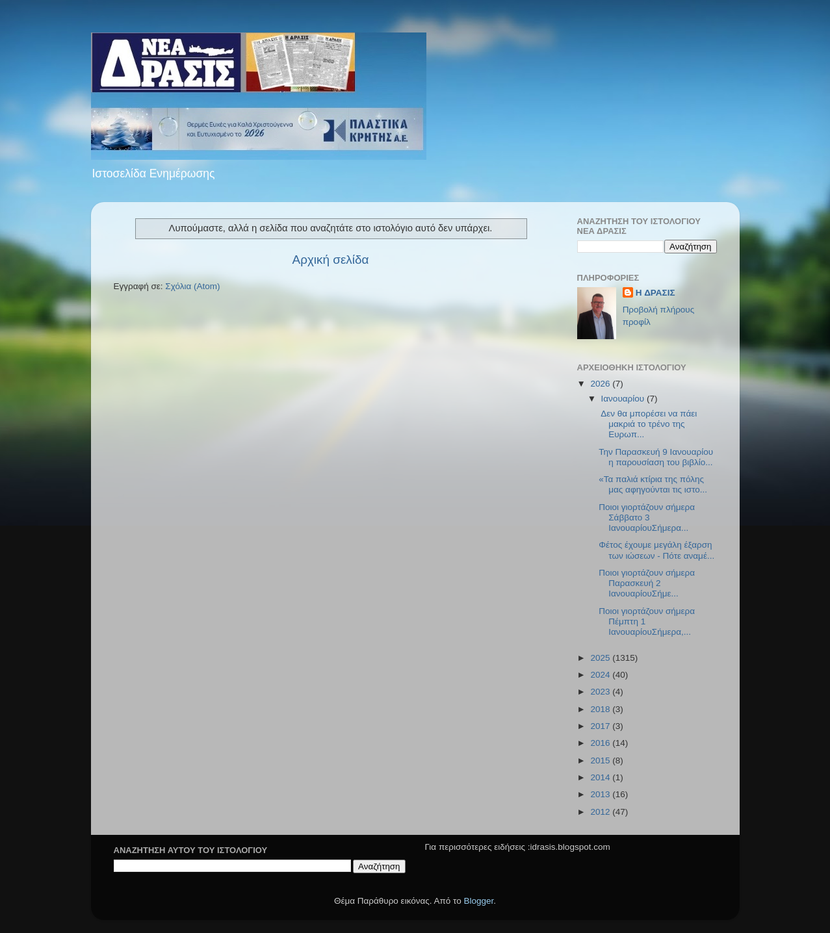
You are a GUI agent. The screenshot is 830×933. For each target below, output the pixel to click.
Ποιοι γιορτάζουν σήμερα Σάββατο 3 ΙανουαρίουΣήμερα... (647, 517)
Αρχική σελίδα (330, 259)
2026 (601, 384)
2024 (601, 675)
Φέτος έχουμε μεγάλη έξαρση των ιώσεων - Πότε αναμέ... (656, 550)
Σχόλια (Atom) (192, 286)
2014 (601, 777)
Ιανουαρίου (624, 398)
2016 (601, 743)
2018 (601, 709)
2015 (601, 760)
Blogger (479, 901)
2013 (601, 794)
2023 (601, 692)
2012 (601, 812)
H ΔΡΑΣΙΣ (655, 293)
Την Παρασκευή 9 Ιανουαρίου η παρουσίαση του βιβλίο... (656, 457)
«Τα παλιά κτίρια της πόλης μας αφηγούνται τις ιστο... (653, 484)
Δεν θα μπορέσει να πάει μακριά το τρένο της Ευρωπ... (648, 424)
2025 (601, 658)
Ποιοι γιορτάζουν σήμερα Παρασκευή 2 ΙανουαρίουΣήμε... (647, 583)
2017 (601, 726)
